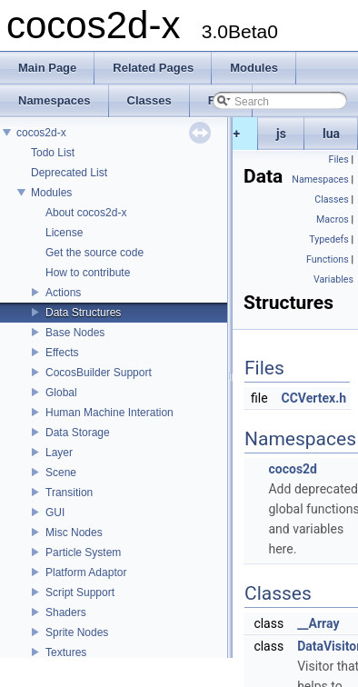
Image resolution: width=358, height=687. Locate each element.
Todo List (53, 152)
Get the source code (94, 252)
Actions (63, 292)
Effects (61, 352)
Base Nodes (74, 332)
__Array (318, 623)
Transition (69, 492)
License (64, 232)
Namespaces (320, 179)
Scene (60, 472)
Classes (331, 199)
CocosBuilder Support (98, 372)
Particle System (83, 552)
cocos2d (292, 469)
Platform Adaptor (85, 572)
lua (331, 133)
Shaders (65, 612)
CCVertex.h (314, 398)
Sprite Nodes (76, 632)
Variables (333, 279)
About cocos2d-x (85, 212)
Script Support (79, 592)
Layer (59, 452)
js (281, 133)
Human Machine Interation (109, 412)
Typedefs (329, 239)
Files (339, 159)
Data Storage (77, 432)
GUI (55, 512)
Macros (332, 219)
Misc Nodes (74, 532)
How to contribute (87, 272)
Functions (327, 259)
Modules (51, 192)
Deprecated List (69, 172)
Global (61, 392)
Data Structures (83, 312)
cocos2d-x (41, 132)
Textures (65, 652)
